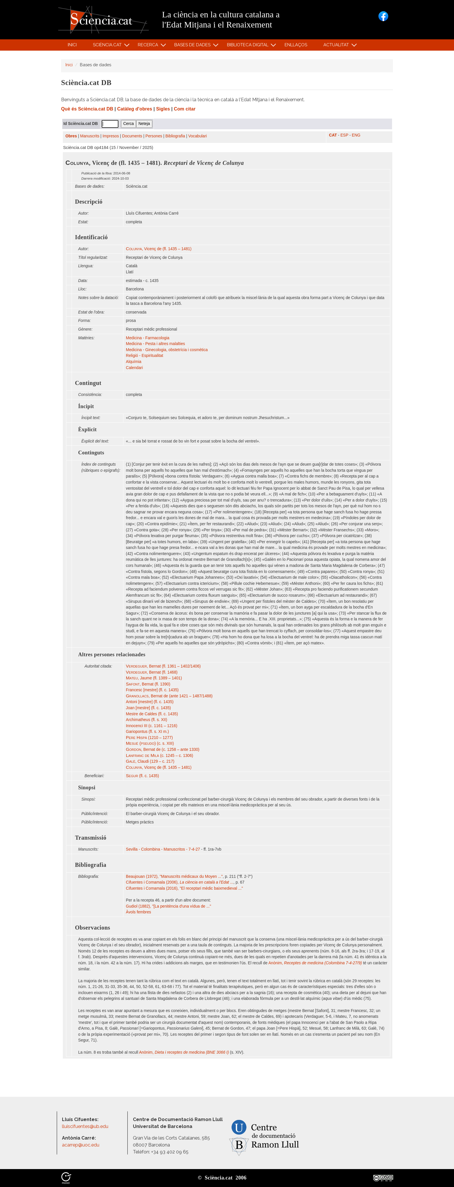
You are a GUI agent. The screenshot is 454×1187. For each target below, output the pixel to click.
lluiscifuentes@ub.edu (85, 1126)
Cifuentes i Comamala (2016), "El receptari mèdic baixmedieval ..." (184, 888)
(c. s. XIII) (150, 743)
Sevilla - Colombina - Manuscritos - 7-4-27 (163, 849)
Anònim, (315, 963)
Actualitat (337, 46)
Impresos (110, 136)
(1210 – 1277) (149, 738)
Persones (153, 136)
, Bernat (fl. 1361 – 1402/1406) (163, 666)
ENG (356, 135)
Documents (132, 136)
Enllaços (296, 44)
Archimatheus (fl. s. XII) (146, 720)
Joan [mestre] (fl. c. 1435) (148, 708)
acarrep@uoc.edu (80, 1145)
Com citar (185, 108)
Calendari (134, 368)
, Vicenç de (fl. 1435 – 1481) (158, 249)
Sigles (163, 108)
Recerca (148, 46)
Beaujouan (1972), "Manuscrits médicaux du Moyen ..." (174, 876)
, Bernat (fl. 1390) (148, 684)
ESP (344, 135)
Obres (71, 136)
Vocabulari (197, 136)
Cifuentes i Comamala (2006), (179, 882)
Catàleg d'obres (134, 108)
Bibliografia (175, 136)
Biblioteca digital (248, 46)
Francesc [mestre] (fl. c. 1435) (152, 690)
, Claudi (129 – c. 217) (150, 761)
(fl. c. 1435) (142, 776)
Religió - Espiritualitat (144, 355)
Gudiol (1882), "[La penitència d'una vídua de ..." (168, 906)
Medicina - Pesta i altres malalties (155, 344)
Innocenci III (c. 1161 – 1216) (151, 726)
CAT (333, 135)
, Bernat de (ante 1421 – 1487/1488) (169, 696)
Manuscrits (89, 136)
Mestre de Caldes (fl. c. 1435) (152, 714)
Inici (72, 44)
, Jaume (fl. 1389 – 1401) (154, 678)
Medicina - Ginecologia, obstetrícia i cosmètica (167, 350)
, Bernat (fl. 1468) (151, 672)
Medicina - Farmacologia (147, 338)
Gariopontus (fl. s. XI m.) (147, 731)
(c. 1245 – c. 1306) (159, 755)
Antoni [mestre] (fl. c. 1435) (150, 702)
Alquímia (133, 362)
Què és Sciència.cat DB (87, 108)
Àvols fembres (139, 912)
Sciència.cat (108, 46)
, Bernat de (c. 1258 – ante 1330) (162, 749)
